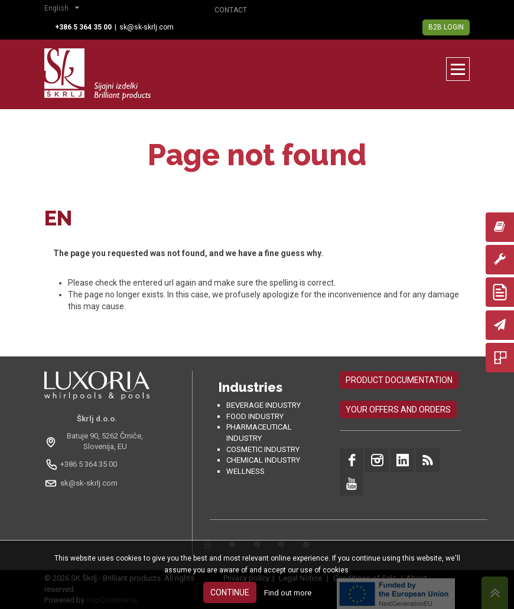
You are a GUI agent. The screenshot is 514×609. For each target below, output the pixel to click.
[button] (64, 9)
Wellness (245, 471)
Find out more (287, 592)
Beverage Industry (263, 405)
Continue (229, 592)
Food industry (255, 416)
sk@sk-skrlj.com (146, 27)
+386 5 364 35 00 (88, 464)
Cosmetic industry (263, 449)
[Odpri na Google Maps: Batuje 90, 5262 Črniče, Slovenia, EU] (96, 441)
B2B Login (446, 27)
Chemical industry (263, 460)
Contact (230, 10)
